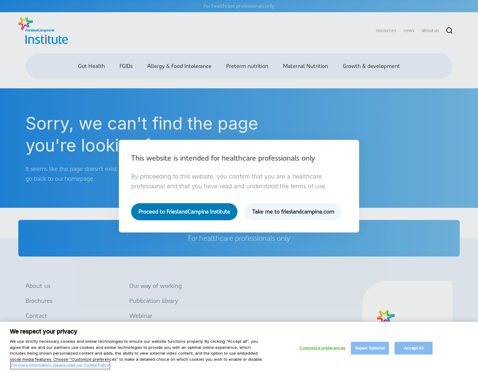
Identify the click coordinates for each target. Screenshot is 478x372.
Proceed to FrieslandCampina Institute (184, 211)
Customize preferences (322, 351)
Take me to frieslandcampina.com (293, 211)
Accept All (413, 351)
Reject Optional (370, 351)
